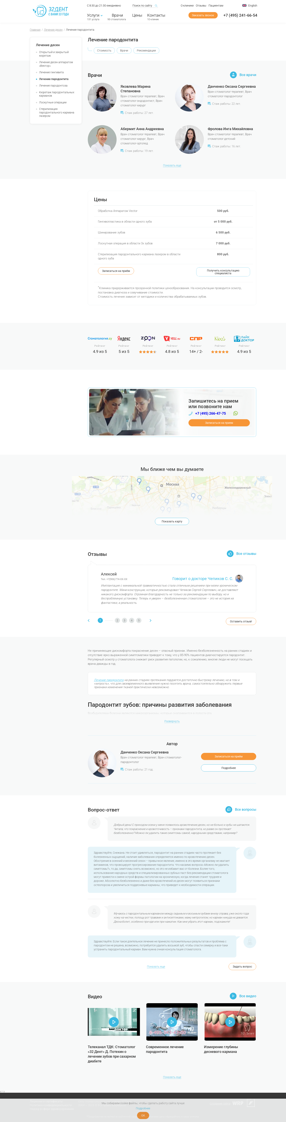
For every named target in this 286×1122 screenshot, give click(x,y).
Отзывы (201, 5)
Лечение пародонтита (54, 79)
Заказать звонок (203, 15)
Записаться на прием (219, 422)
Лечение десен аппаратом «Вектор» (56, 64)
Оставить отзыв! (241, 621)
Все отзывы (246, 553)
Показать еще (172, 165)
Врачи (116, 15)
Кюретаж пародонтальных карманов (56, 94)
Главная (35, 29)
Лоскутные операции (53, 102)
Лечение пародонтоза (53, 85)
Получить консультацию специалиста (223, 272)
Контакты (156, 15)
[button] (105, 620)
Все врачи (248, 75)
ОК (143, 1115)
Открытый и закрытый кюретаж (54, 53)
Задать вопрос (242, 966)
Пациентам (216, 5)
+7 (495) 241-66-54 (240, 15)
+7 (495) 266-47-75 (210, 413)
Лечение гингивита (51, 72)
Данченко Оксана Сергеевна (232, 86)
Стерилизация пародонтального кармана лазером (56, 112)
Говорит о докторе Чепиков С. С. (207, 578)
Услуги (94, 15)
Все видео (247, 996)
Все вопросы (245, 809)
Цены (137, 15)
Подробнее (228, 768)
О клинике (187, 5)
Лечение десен (53, 29)
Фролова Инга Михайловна (230, 129)
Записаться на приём (116, 270)
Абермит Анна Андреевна (142, 129)
